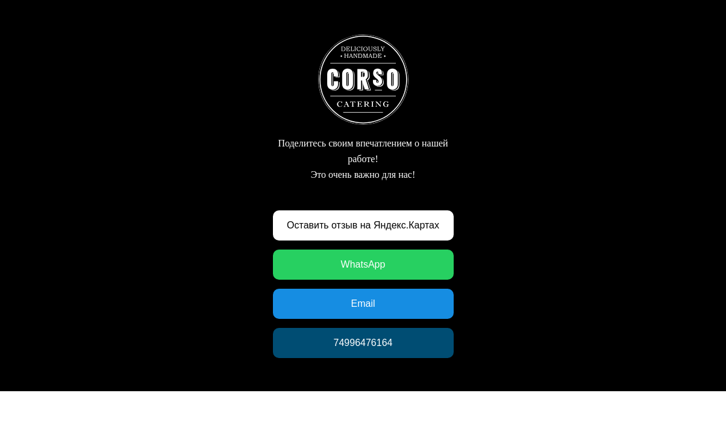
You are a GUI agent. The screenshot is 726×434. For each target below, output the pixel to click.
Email (363, 303)
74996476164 (363, 343)
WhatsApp (363, 264)
